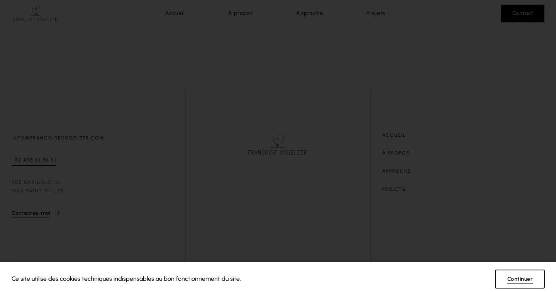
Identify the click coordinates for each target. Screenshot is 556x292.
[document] (278, 146)
